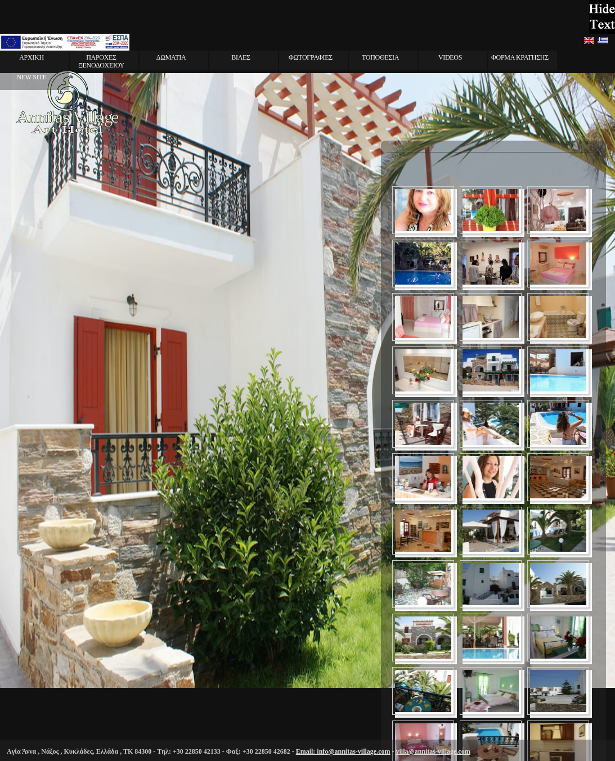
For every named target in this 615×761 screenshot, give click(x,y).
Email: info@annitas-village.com (343, 751)
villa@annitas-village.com (433, 751)
